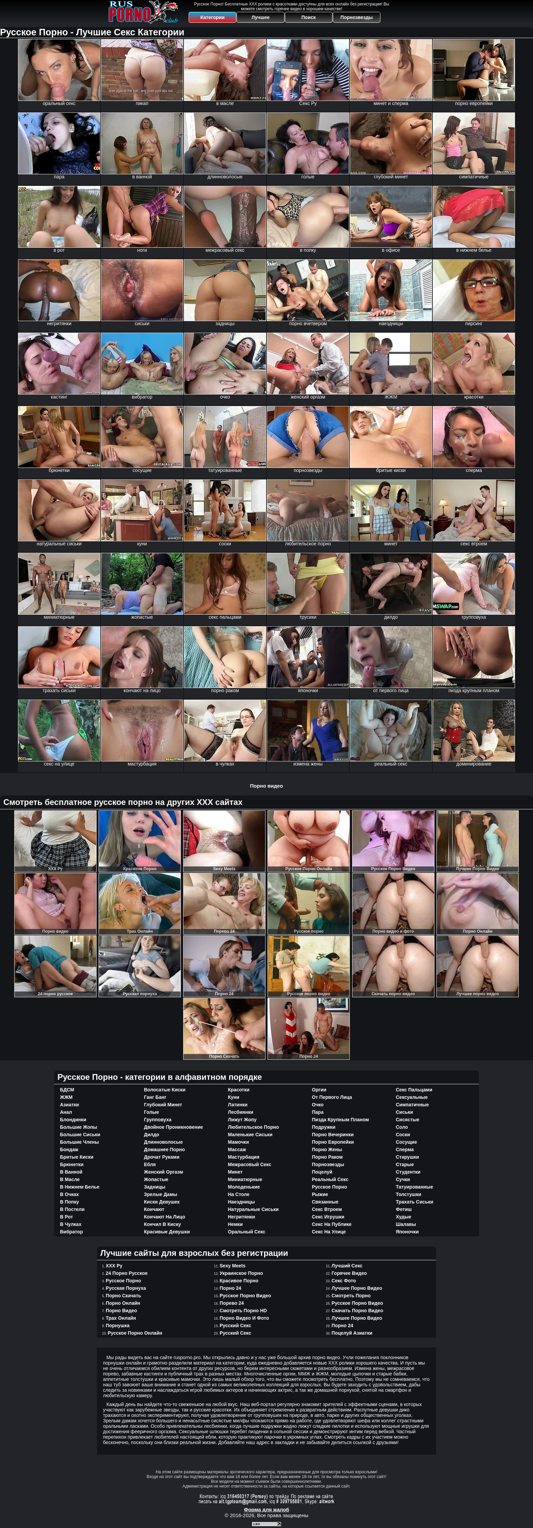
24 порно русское (127, 1273)
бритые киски (76, 1157)
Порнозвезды (357, 17)
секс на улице (329, 1231)
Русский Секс (235, 1325)
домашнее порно (164, 1149)
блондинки (73, 1119)
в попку (69, 1202)
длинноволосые (163, 1142)
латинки (238, 1104)
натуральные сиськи (253, 1209)
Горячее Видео (349, 1273)
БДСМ (67, 1089)
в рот (66, 1216)
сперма (405, 1149)
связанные (325, 1202)
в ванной (71, 1172)
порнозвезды (328, 1164)
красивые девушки (167, 1231)
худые (403, 1216)
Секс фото (343, 1280)
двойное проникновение (173, 1127)
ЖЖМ (66, 1097)
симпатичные (412, 1104)
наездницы (241, 1202)
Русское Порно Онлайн (135, 1333)
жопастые (156, 1179)
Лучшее (261, 17)
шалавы (406, 1224)
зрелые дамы (160, 1194)
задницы (155, 1187)
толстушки (409, 1194)
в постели (72, 1209)
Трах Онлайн (121, 1318)
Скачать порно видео (357, 1310)
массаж (237, 1149)
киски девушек (162, 1202)
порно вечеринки (333, 1134)
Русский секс (235, 1333)
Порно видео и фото (244, 1318)
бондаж (69, 1149)
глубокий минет (163, 1104)
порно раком (327, 1157)
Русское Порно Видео (245, 1295)
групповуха (158, 1119)
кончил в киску (162, 1224)
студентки (408, 1172)
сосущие (406, 1142)
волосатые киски (165, 1089)
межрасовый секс (249, 1164)
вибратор (71, 1231)
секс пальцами (414, 1089)
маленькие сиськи (250, 1134)
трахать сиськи (414, 1202)
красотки (239, 1089)
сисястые (407, 1119)
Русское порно (123, 1280)
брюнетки (72, 1164)
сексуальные (412, 1097)
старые (405, 1164)
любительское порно (253, 1127)
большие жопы (78, 1127)
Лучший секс (346, 1265)
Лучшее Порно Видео (356, 1288)
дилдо (151, 1134)
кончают (154, 1209)
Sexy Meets (232, 1265)
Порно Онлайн (123, 1303)
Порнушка (118, 1325)
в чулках (71, 1224)
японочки (407, 1231)
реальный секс (330, 1179)
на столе (239, 1194)
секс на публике (332, 1224)
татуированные (414, 1187)
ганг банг (155, 1097)
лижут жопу (242, 1119)
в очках (69, 1194)
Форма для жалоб (266, 1509)
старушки (407, 1157)
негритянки (241, 1216)
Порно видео (266, 786)
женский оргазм (163, 1172)
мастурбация (244, 1157)
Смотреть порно (351, 1295)
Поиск (309, 17)
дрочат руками (161, 1157)
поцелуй (322, 1172)
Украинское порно (241, 1273)
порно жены (327, 1149)
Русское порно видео (357, 1303)
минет (235, 1172)
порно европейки (333, 1142)
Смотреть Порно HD (243, 1310)
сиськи (404, 1112)
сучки (403, 1179)
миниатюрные (245, 1179)
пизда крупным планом (340, 1119)
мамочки (238, 1142)
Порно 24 (230, 1288)
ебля (150, 1164)
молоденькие (244, 1187)
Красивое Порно (239, 1280)
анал (66, 1112)
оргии (319, 1089)
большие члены (79, 1142)
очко (318, 1104)
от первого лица (332, 1097)
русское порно (329, 1187)
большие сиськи (80, 1134)
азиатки (69, 1104)
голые (151, 1112)
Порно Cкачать (123, 1295)
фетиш (404, 1209)
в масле (70, 1179)
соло (402, 1127)
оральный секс (246, 1231)
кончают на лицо (164, 1216)
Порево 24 (232, 1303)
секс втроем (327, 1209)
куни (233, 1097)
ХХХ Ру (114, 1265)
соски (403, 1134)
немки (235, 1224)
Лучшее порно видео (356, 1318)
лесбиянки (241, 1112)
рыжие (320, 1194)
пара (318, 1112)
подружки (324, 1127)
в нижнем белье (80, 1187)
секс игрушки (328, 1216)
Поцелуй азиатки (351, 1333)
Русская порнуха (126, 1288)
